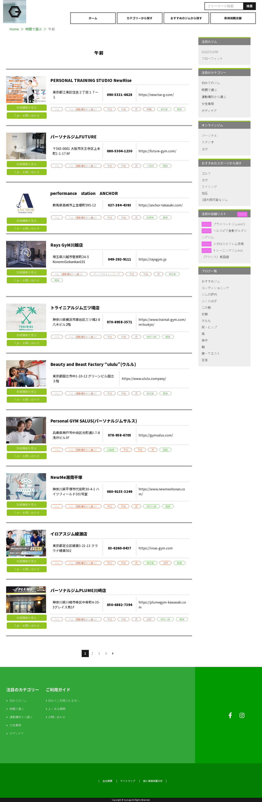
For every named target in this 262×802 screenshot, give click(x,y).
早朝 (149, 109)
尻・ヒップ (209, 327)
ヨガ (205, 149)
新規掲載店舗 (233, 18)
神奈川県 (151, 336)
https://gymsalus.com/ (156, 435)
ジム (56, 109)
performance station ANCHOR (84, 193)
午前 (109, 109)
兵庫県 (110, 449)
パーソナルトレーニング (106, 274)
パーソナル (209, 135)
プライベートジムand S (229, 224)
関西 (165, 165)
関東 (179, 109)
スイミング (209, 186)
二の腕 (206, 307)
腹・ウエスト (211, 353)
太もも (206, 320)
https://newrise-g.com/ (156, 94)
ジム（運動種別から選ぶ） (83, 109)
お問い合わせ (56, 717)
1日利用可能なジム (215, 199)
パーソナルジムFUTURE (73, 137)
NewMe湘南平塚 (66, 477)
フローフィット (212, 58)
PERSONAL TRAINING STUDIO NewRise (91, 80)
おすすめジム (211, 281)
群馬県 (150, 217)
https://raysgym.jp (152, 259)
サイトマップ (127, 781)
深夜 (165, 563)
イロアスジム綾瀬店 (68, 534)
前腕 (205, 314)
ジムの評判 (209, 294)
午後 (123, 109)
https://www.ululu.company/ (144, 378)
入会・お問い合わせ (27, 115)
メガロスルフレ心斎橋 (228, 244)
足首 (205, 360)
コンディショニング (215, 288)
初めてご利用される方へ (64, 700)
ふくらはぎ (209, 301)
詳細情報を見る (27, 107)
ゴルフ (206, 173)
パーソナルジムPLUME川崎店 (78, 590)
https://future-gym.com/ (157, 150)
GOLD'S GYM (210, 52)
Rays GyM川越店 (66, 245)
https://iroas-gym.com (156, 548)
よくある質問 (56, 709)
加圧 (205, 193)
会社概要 (107, 781)
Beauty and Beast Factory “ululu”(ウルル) (93, 364)
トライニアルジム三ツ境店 (74, 308)
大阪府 (150, 165)
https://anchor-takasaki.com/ (161, 205)
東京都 (164, 109)
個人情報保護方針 (153, 781)
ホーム (93, 18)
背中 (205, 340)
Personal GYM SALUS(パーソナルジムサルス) (93, 421)
